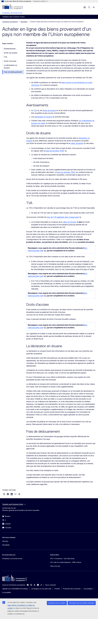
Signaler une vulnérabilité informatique (15, 589)
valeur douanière (77, 143)
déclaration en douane (43, 117)
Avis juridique (88, 589)
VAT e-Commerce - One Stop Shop (62, 558)
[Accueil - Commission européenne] (13, 6)
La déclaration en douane (10, 66)
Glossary (5, 541)
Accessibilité (6, 592)
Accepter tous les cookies (56, 603)
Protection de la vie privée (72, 589)
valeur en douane (69, 222)
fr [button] (85, 7)
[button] (4, 494)
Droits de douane (10, 53)
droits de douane (49, 110)
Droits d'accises (10, 61)
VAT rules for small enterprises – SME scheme (65, 562)
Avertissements (10, 49)
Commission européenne (10, 21)
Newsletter (6, 545)
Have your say (55, 566)
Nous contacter (50, 585)
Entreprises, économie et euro (12, 13)
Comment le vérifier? (40, 1)
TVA (5, 57)
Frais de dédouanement (13, 72)
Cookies (57, 589)
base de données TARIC (55, 151)
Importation (24, 21)
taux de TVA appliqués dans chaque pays (63, 217)
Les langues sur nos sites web (41, 589)
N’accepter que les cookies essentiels (81, 603)
